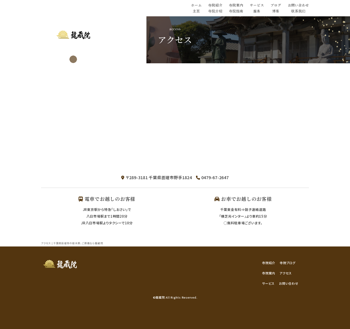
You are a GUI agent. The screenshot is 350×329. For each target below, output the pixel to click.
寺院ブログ (288, 263)
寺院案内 (268, 273)
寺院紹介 (268, 263)
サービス (268, 283)
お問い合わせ (288, 283)
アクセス (286, 273)
